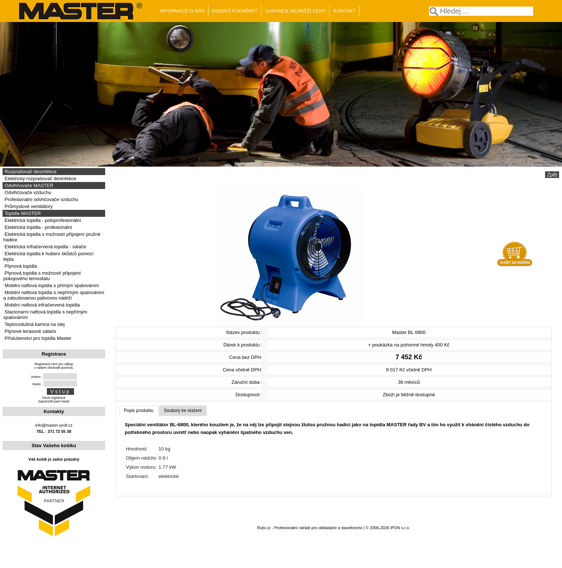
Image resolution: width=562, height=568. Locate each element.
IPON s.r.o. (400, 528)
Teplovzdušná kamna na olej (33, 324)
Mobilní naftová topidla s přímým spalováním (51, 285)
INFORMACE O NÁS (182, 11)
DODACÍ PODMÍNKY (235, 11)
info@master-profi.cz (54, 425)
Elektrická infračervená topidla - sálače (44, 246)
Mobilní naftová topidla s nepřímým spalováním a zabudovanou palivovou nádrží (53, 295)
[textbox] (481, 11)
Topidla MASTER (22, 213)
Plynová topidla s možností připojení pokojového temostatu (42, 275)
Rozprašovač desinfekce (29, 171)
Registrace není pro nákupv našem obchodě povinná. (54, 366)
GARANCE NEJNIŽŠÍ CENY (295, 11)
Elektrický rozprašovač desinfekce (39, 178)
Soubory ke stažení (183, 410)
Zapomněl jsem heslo (54, 401)
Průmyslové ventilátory (27, 206)
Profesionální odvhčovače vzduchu (40, 199)
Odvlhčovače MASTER (28, 185)
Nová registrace (53, 398)
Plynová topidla (20, 266)
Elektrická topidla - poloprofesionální (42, 220)
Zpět (552, 175)
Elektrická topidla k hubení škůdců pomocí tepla (48, 256)
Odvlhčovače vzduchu (27, 192)
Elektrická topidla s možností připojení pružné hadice (51, 236)
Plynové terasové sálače (29, 331)
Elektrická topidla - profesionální (37, 227)
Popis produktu (139, 410)
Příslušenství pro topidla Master (37, 338)
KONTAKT (344, 11)
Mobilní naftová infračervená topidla (41, 305)
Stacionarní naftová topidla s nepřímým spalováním (45, 314)
